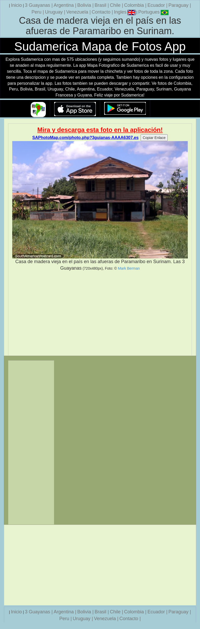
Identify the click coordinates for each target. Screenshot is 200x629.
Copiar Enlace (154, 138)
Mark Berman (129, 268)
